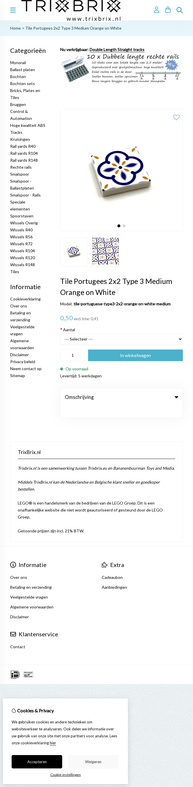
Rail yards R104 (24, 153)
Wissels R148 (22, 264)
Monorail (18, 62)
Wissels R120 (22, 257)
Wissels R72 (21, 243)
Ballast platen (22, 69)
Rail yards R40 (22, 146)
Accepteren (37, 761)
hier (53, 743)
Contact (17, 634)
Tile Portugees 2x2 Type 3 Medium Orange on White (73, 28)
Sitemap (17, 375)
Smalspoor (19, 174)
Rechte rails (21, 167)
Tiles (14, 271)
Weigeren (93, 761)
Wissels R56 (21, 236)
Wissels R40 (21, 229)
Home (15, 28)
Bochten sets (22, 83)
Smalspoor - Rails (25, 194)
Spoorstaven (21, 215)
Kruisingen (20, 139)
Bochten (18, 76)
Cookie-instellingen (65, 774)
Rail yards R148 (24, 160)
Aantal (67, 329)
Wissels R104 (22, 250)
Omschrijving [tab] (121, 397)
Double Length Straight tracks (117, 49)
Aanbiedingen (114, 575)
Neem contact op (26, 368)
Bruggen (18, 104)
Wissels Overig (24, 222)
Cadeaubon (112, 565)
